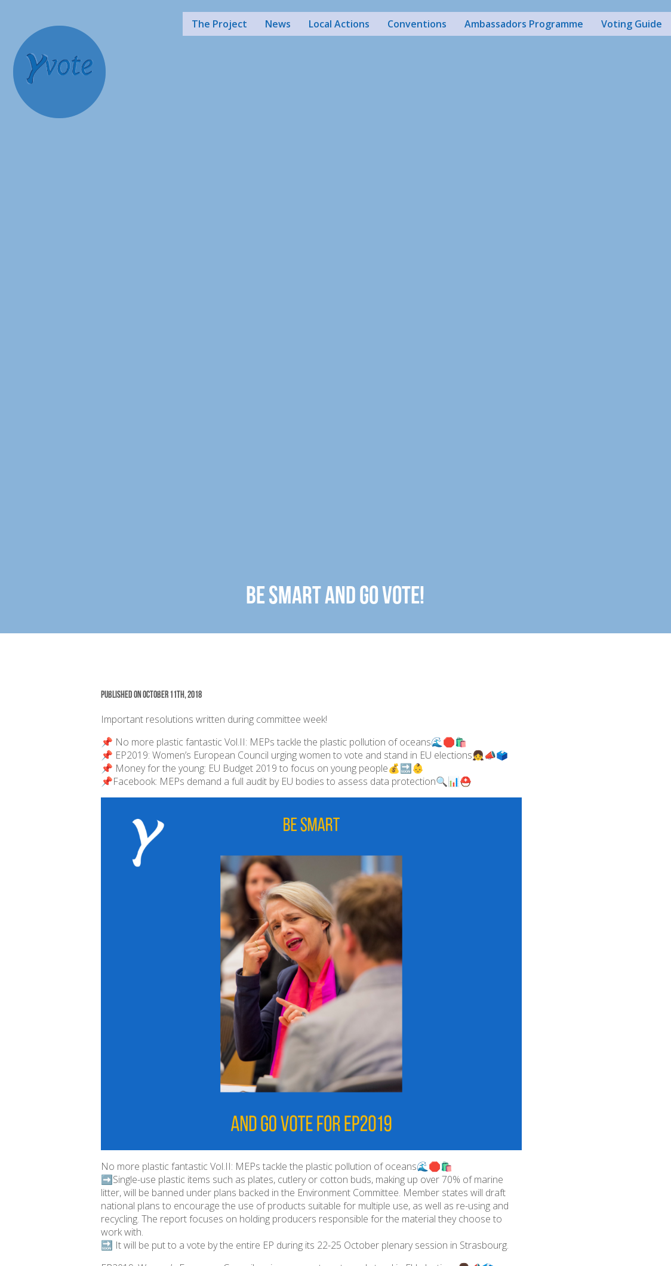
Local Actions (339, 23)
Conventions (417, 23)
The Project (219, 23)
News (278, 23)
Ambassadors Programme (523, 23)
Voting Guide (631, 23)
